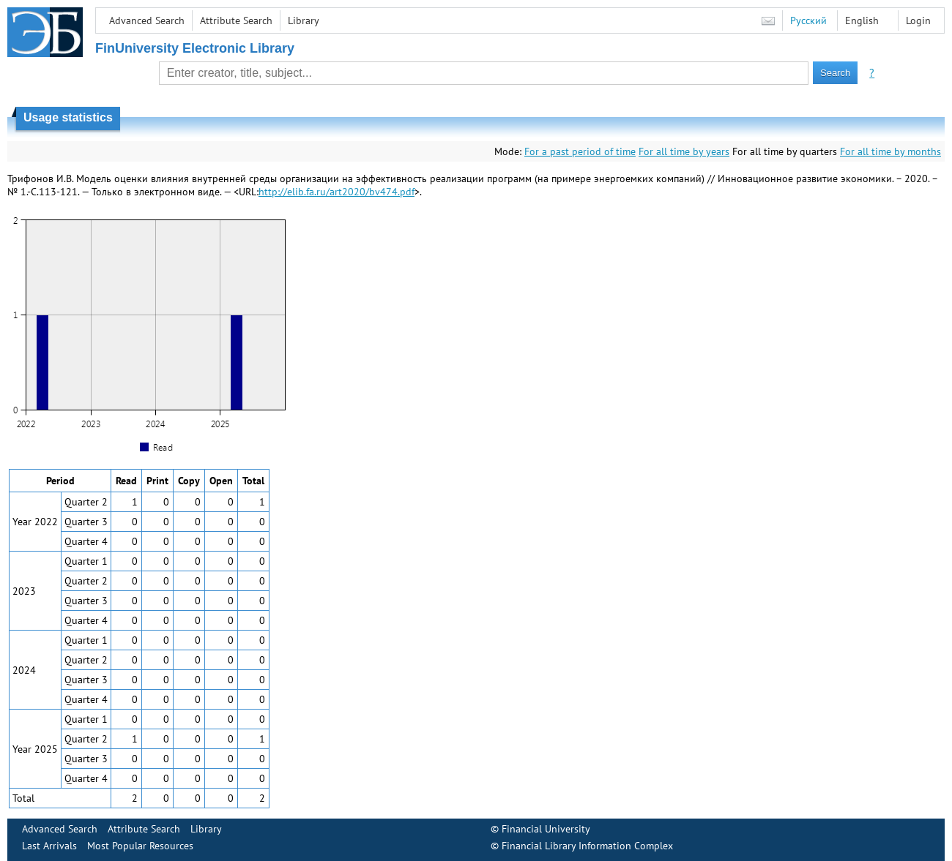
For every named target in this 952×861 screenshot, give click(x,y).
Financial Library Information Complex (587, 845)
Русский (808, 20)
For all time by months (890, 151)
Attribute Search (236, 20)
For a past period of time (580, 151)
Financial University (546, 828)
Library (303, 20)
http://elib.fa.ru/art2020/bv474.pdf (336, 191)
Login (918, 20)
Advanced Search (147, 20)
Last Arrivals (49, 845)
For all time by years (684, 151)
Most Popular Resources (140, 845)
